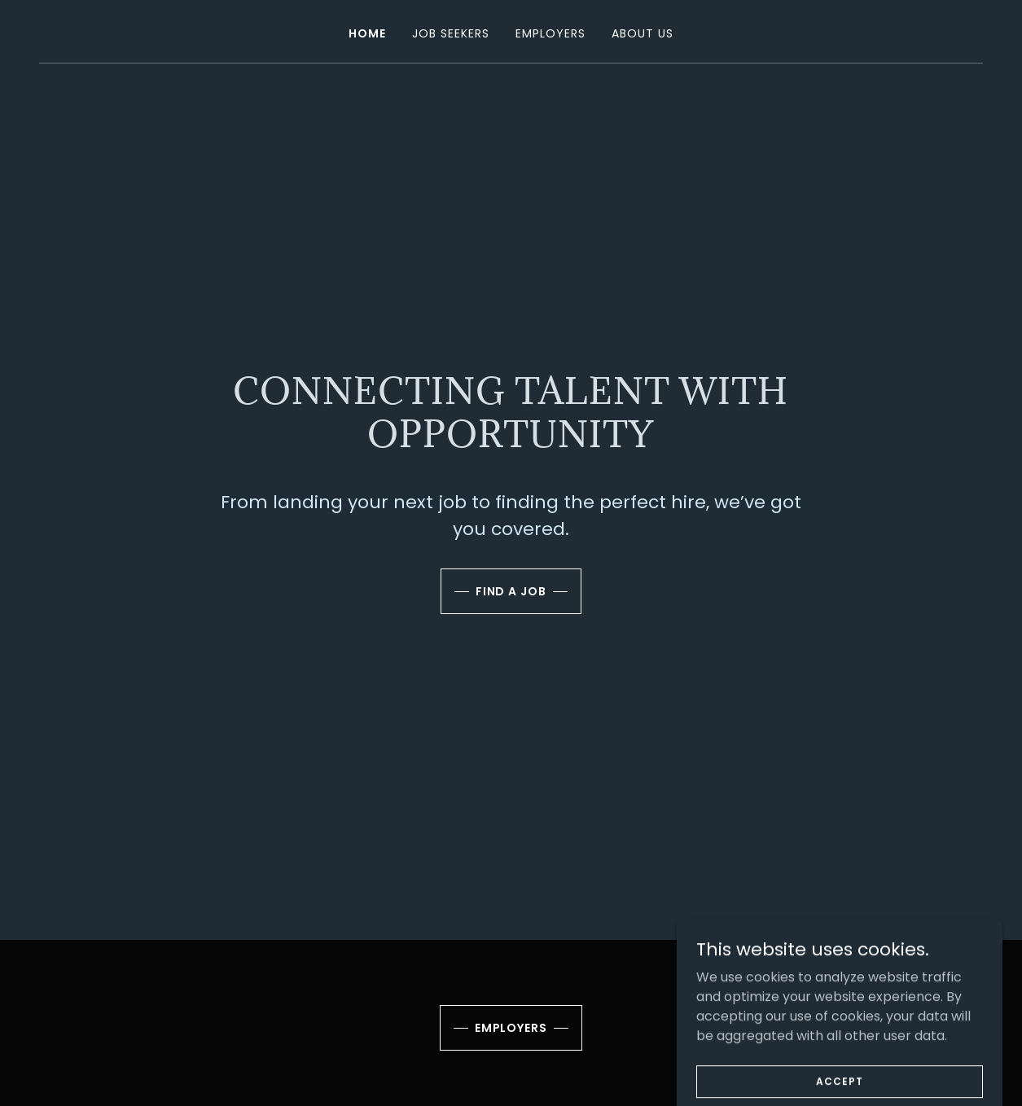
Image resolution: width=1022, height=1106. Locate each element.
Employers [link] (550, 33)
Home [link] (367, 33)
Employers (511, 1028)
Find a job (511, 591)
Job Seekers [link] (450, 33)
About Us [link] (642, 33)
